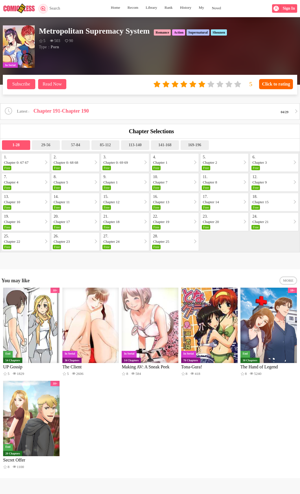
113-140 (135, 145)
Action (178, 32)
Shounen (219, 32)
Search (50, 8)
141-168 (165, 145)
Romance (162, 32)
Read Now (52, 84)
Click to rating (276, 84)
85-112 (105, 145)
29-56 (46, 145)
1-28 (16, 145)
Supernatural (198, 32)
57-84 (75, 145)
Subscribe (21, 84)
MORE (288, 281)
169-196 (194, 145)
